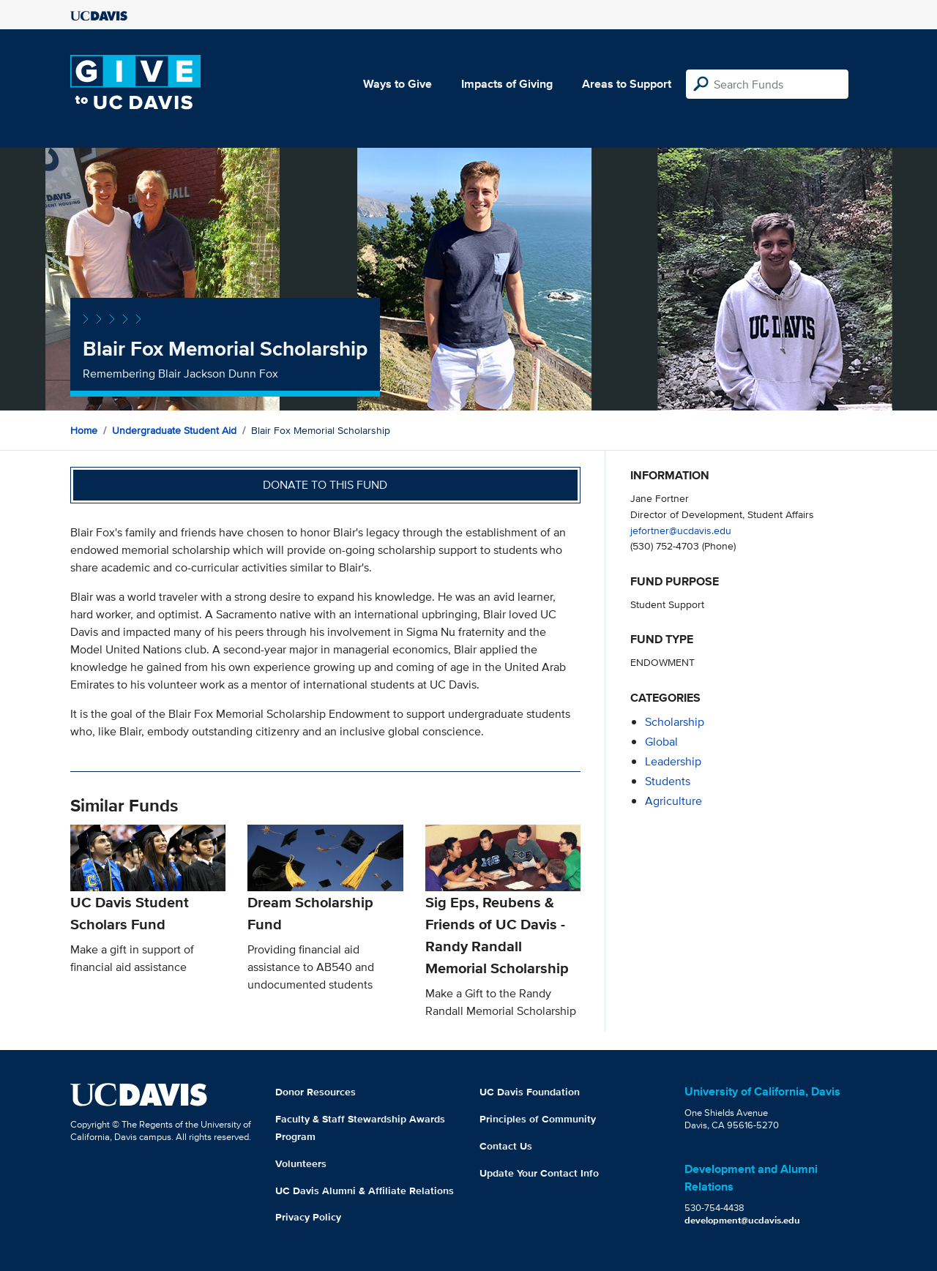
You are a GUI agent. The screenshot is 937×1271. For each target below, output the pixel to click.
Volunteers (300, 1163)
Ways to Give (397, 83)
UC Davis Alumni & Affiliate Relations (364, 1190)
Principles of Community (537, 1118)
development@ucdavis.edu (742, 1220)
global (661, 741)
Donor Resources (315, 1091)
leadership (673, 761)
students (667, 781)
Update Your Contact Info (539, 1173)
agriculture (673, 800)
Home (83, 430)
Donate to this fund (325, 484)
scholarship (674, 721)
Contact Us (505, 1146)
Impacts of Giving (507, 83)
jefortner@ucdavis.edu (680, 530)
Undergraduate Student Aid (174, 430)
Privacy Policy (308, 1217)
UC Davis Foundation (529, 1091)
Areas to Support (626, 83)
